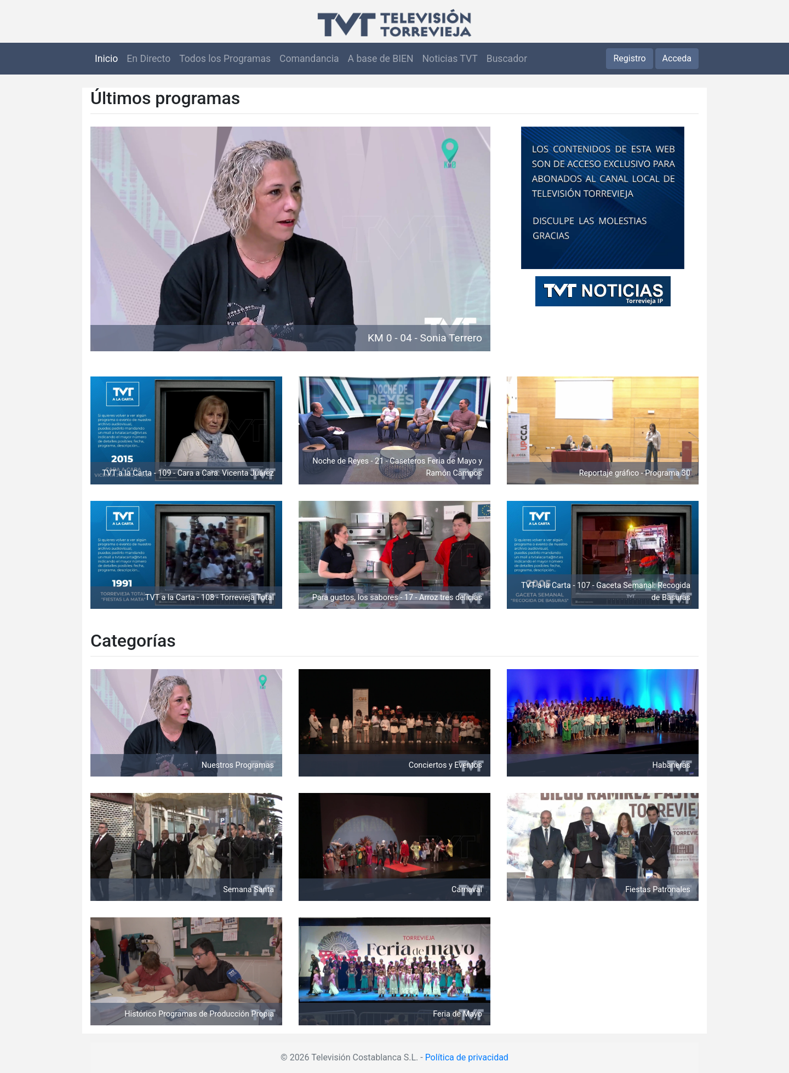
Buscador (507, 58)
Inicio (106, 58)
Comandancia (309, 58)
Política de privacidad (466, 1057)
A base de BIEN (381, 58)
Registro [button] (629, 58)
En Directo (148, 58)
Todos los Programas (225, 58)
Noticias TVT (450, 58)
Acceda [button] (676, 58)
